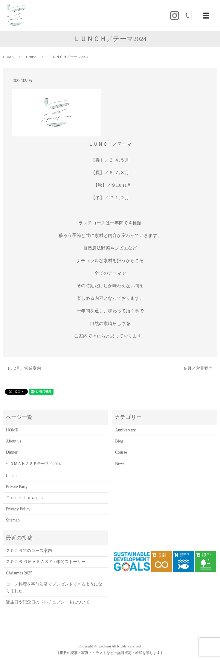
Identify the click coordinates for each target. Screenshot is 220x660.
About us (13, 441)
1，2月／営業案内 (24, 368)
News (120, 463)
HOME (8, 57)
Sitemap (13, 520)
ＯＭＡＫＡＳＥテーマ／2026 (35, 463)
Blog (119, 441)
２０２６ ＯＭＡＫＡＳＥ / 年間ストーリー (45, 561)
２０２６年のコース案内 (29, 550)
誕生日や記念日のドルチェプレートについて (48, 602)
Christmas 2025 (19, 573)
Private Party (17, 486)
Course (31, 57)
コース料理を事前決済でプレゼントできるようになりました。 (54, 587)
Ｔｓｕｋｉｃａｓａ (27, 497)
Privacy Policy (18, 509)
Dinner (12, 452)
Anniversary (125, 430)
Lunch (11, 475)
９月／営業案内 (198, 368)
